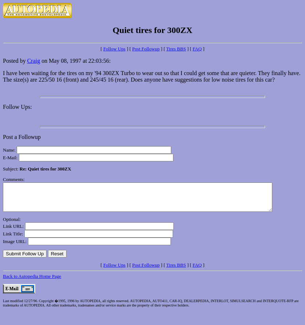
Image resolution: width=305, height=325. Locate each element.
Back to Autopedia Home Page (32, 281)
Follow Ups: (17, 107)
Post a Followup (22, 137)
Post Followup (146, 49)
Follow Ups (114, 49)
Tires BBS (176, 49)
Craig (33, 61)
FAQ (197, 49)
